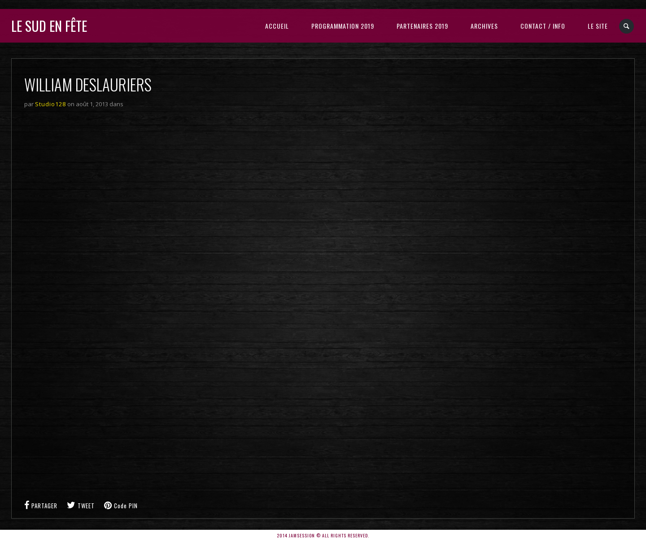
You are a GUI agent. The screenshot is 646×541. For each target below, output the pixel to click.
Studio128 (50, 104)
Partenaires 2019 (422, 25)
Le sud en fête (49, 26)
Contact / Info (542, 25)
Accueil (277, 25)
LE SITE (598, 25)
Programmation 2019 (342, 25)
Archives (484, 25)
